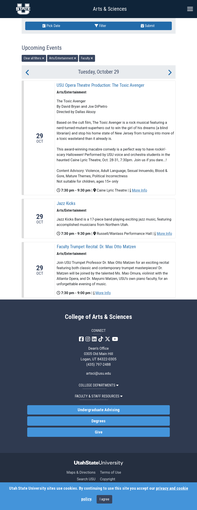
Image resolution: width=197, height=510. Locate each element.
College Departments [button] (98, 385)
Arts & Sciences (110, 9)
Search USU (86, 479)
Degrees (98, 421)
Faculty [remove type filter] (87, 58)
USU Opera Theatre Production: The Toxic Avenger (100, 85)
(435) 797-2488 (98, 364)
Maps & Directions (80, 472)
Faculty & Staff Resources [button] (98, 396)
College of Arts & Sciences (98, 317)
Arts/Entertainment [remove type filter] (62, 58)
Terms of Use (110, 472)
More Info (139, 190)
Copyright (107, 479)
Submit (148, 26)
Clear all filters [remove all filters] (34, 58)
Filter (100, 26)
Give (98, 432)
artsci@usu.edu (98, 373)
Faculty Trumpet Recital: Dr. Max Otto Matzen (96, 246)
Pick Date (51, 26)
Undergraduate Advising (99, 409)
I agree (104, 499)
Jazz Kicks (66, 203)
